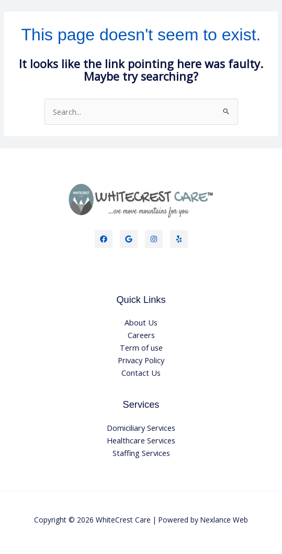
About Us (141, 322)
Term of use (141, 347)
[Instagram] (154, 239)
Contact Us (141, 372)
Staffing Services (141, 453)
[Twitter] (129, 239)
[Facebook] (103, 239)
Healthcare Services (141, 440)
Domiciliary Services (141, 427)
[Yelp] (179, 239)
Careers (141, 335)
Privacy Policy (141, 360)
